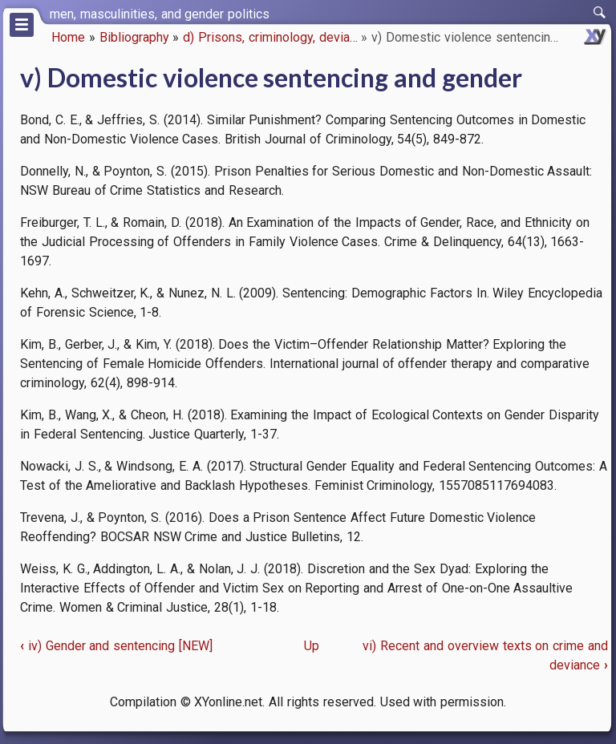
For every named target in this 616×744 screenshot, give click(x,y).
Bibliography (134, 37)
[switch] (600, 13)
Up (311, 645)
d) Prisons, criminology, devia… (270, 37)
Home (68, 37)
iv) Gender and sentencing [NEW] (116, 645)
